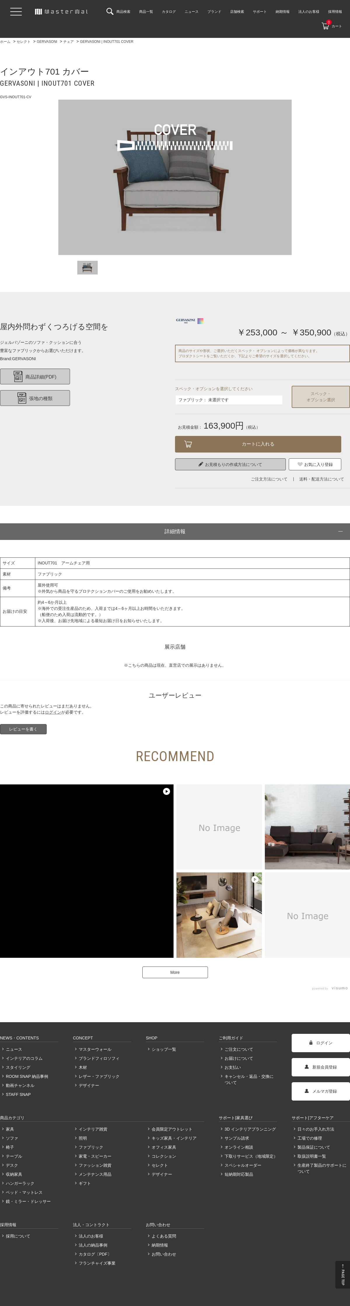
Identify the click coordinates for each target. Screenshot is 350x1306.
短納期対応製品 (239, 1174)
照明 (83, 1138)
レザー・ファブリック (99, 1076)
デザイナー (89, 1085)
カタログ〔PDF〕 (95, 1254)
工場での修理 (310, 1138)
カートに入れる (258, 443)
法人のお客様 (91, 1236)
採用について (18, 1236)
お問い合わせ (164, 1254)
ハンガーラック (20, 1183)
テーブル (14, 1156)
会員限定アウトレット (172, 1129)
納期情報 (160, 1245)
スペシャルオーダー (243, 1165)
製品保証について (314, 1147)
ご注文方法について (269, 479)
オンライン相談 (239, 1147)
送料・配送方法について (321, 479)
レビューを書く (23, 729)
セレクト (160, 1165)
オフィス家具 (164, 1147)
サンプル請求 (237, 1138)
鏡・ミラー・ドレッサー (28, 1201)
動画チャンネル (20, 1085)
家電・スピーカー (95, 1156)
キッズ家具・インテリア (174, 1138)
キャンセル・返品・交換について (249, 1079)
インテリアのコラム (24, 1058)
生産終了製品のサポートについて (322, 1168)
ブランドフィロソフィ (99, 1058)
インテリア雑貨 (93, 1129)
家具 (10, 1129)
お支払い (233, 1067)
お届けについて (239, 1058)
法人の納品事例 (93, 1245)
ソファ (12, 1138)
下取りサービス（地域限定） (251, 1156)
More (175, 972)
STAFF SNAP (18, 1094)
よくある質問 (164, 1236)
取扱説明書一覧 (312, 1156)
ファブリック (91, 1147)
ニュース (14, 1049)
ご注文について (239, 1049)
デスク (12, 1165)
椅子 (10, 1147)
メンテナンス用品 (95, 1174)
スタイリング (18, 1067)
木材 (83, 1067)
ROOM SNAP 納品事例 (27, 1076)
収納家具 (14, 1174)
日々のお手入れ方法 (316, 1129)
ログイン (53, 712)
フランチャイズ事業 (97, 1263)
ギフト (85, 1183)
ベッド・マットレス (24, 1192)
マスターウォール (95, 1049)
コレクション (164, 1156)
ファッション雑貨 (95, 1165)
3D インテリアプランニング (250, 1129)
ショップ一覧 (164, 1049)
